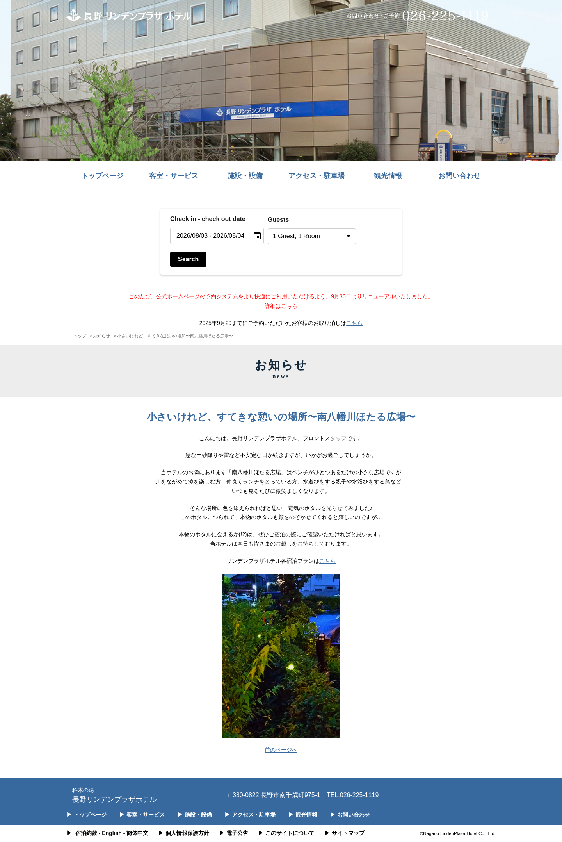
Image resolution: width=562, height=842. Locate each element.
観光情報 (388, 176)
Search (188, 259)
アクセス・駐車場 (316, 176)
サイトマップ (344, 833)
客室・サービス (173, 176)
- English (110, 833)
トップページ (102, 176)
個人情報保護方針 (183, 833)
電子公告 (233, 833)
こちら (354, 323)
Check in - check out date (207, 219)
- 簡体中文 (136, 833)
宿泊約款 (86, 833)
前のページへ (281, 750)
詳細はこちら (281, 306)
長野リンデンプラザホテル (114, 794)
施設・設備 (245, 176)
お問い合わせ (459, 176)
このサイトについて (286, 833)
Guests (278, 219)
